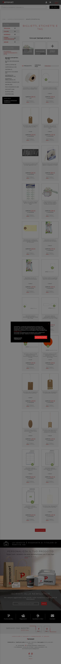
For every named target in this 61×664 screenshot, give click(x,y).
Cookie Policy (17, 331)
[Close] (48, 324)
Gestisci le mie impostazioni (18, 338)
